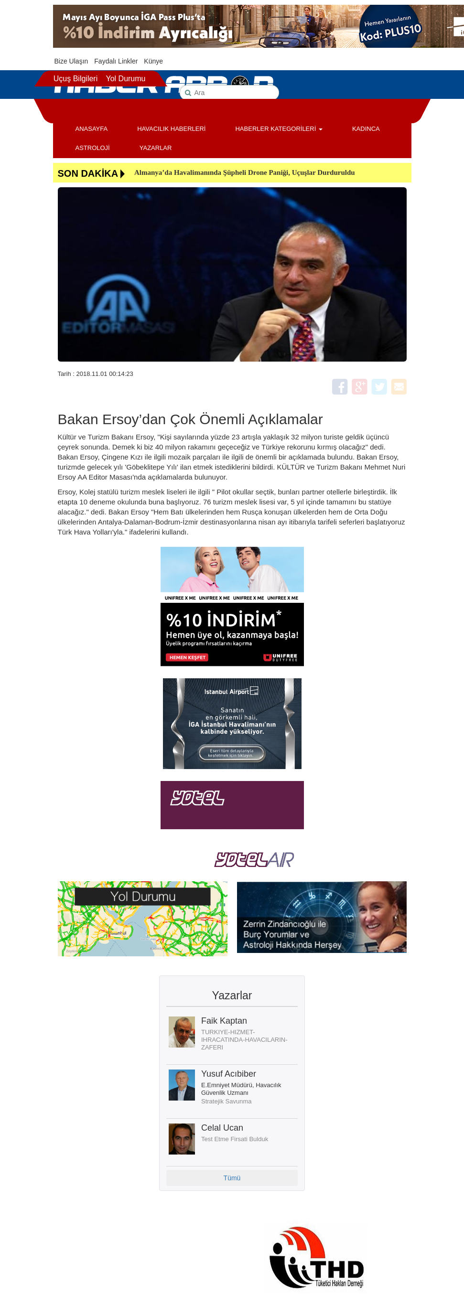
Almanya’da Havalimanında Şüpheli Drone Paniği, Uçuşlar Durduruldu (244, 172)
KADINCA (366, 128)
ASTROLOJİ (93, 147)
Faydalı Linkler (116, 61)
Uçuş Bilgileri (75, 79)
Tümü (232, 1178)
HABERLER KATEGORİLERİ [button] (278, 128)
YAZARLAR (156, 147)
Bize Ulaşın (71, 61)
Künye (153, 61)
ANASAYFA (92, 128)
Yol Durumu (125, 79)
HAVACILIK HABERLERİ (171, 128)
